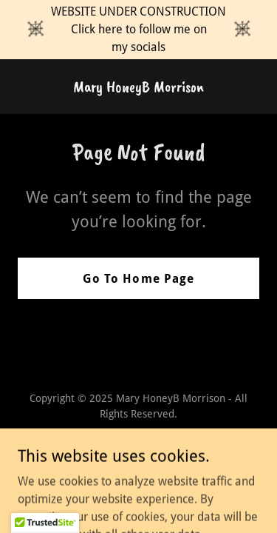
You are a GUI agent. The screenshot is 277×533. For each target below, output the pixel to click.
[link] (138, 88)
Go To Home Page (138, 279)
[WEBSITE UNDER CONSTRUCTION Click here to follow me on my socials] (138, 29)
